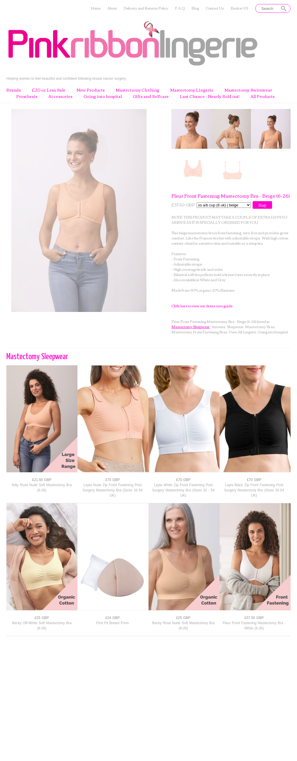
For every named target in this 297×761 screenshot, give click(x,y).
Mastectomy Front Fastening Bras (199, 331)
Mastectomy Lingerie (191, 90)
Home (96, 8)
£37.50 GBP (254, 618)
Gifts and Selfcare (151, 96)
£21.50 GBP (41, 480)
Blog (195, 8)
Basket (239, 8)
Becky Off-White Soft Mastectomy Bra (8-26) (41, 625)
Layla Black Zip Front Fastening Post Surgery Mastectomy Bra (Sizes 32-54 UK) (254, 490)
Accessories (60, 96)
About (112, 8)
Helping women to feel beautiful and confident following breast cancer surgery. (66, 78)
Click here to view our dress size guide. (202, 305)
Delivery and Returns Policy (146, 8)
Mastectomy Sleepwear (190, 326)
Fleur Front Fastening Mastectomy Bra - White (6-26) (253, 625)
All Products (263, 96)
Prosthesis (26, 96)
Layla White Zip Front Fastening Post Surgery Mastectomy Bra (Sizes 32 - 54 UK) (183, 490)
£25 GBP (42, 618)
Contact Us (215, 8)
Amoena (218, 326)
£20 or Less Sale (49, 90)
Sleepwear (235, 326)
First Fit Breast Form (112, 623)
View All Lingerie (242, 331)
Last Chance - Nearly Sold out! (210, 96)
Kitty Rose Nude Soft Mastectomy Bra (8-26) (42, 487)
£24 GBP (112, 618)
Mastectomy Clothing (137, 90)
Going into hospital (103, 96)
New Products (91, 90)
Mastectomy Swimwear (248, 90)
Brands (13, 90)
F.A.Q (180, 8)
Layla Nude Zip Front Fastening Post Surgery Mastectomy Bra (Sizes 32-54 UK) (113, 490)
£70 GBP (112, 480)
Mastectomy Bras (260, 326)
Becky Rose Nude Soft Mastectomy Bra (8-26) (183, 625)
